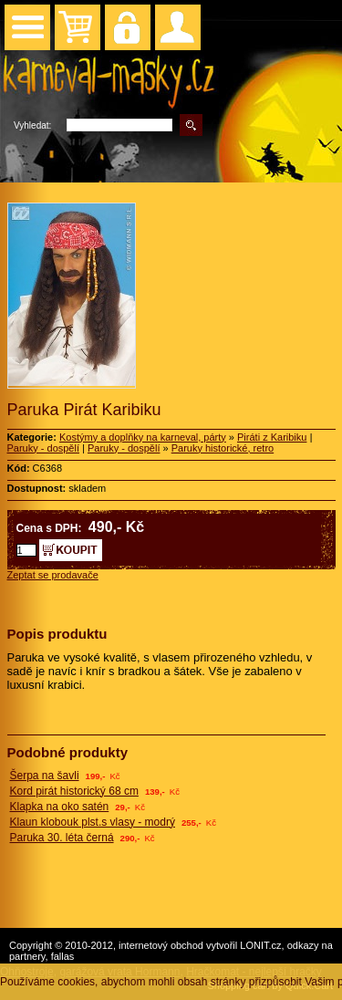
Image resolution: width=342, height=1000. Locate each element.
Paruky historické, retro (222, 448)
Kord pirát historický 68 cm (74, 791)
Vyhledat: (32, 125)
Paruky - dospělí (43, 448)
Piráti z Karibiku (271, 437)
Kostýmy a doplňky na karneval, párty (142, 437)
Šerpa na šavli (44, 775)
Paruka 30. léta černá (62, 837)
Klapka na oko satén (59, 806)
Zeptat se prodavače (52, 574)
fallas (63, 956)
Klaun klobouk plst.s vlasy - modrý (92, 822)
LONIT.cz (260, 945)
